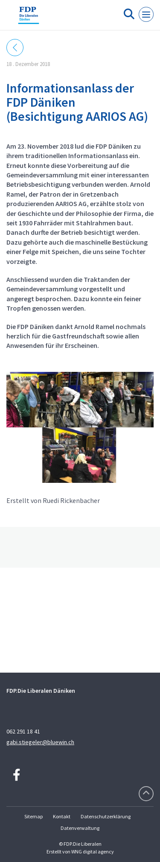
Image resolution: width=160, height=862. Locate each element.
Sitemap (33, 816)
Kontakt (61, 816)
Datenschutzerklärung (106, 816)
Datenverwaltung (80, 828)
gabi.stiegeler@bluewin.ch (40, 742)
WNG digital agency (92, 851)
